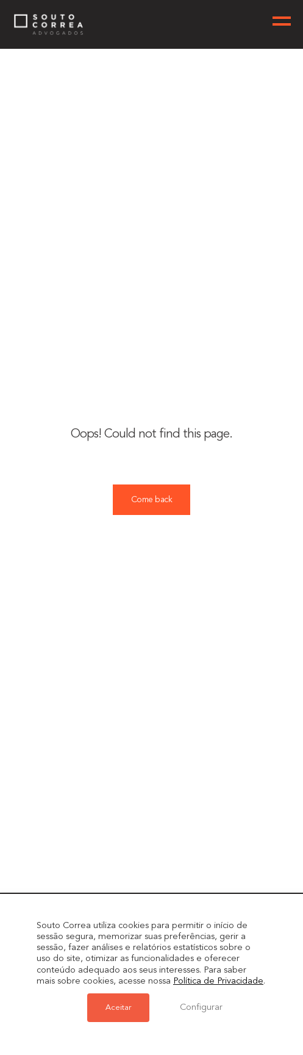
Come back (152, 499)
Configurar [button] (201, 1007)
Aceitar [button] (118, 1008)
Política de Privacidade (218, 981)
